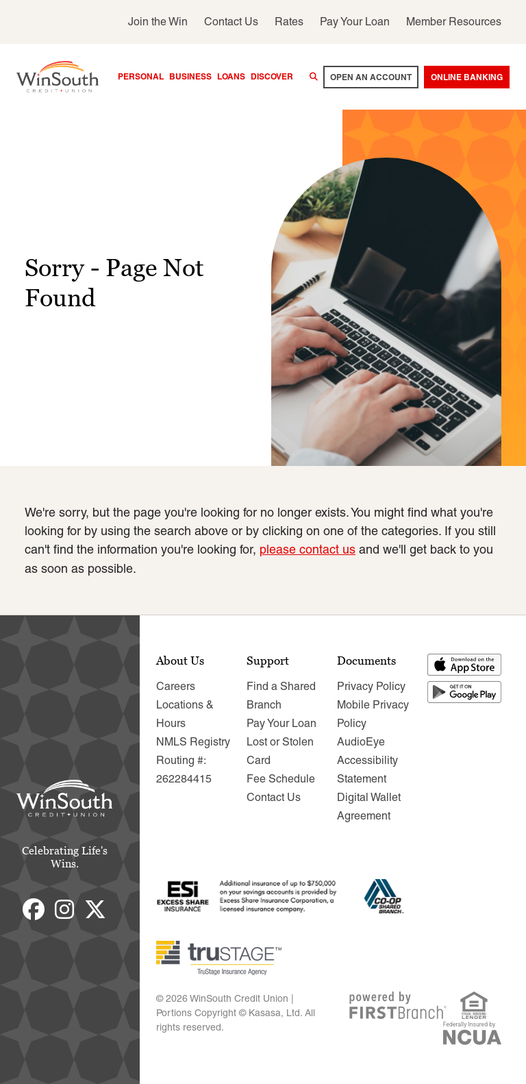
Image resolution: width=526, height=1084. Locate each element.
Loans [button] (231, 76)
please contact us (307, 549)
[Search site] (314, 77)
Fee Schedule (281, 778)
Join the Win (158, 21)
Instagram (64, 909)
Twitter (95, 909)
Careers (175, 685)
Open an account (371, 77)
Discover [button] (272, 76)
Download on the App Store (465, 664)
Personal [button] (141, 76)
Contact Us (231, 21)
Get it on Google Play (465, 691)
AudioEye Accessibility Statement (367, 760)
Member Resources (453, 21)
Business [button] (190, 76)
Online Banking (467, 77)
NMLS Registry (193, 741)
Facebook (34, 909)
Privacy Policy (371, 685)
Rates (289, 21)
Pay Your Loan (355, 21)
